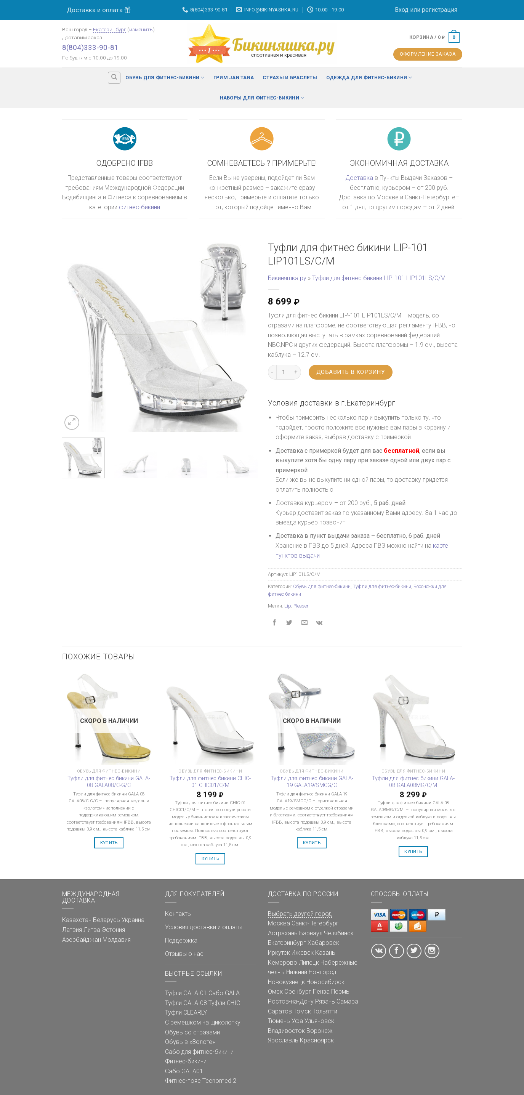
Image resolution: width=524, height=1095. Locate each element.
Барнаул (310, 933)
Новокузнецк (286, 982)
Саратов (280, 1011)
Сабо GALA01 (184, 1071)
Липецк (309, 962)
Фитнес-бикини (186, 1061)
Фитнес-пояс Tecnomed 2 (200, 1080)
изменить (141, 29)
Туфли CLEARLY (186, 1012)
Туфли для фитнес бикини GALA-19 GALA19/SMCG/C (312, 782)
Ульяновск (319, 1020)
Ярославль (283, 1040)
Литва (91, 929)
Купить (109, 842)
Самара (347, 1001)
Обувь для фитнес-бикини (164, 77)
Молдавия (117, 939)
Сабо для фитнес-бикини (199, 1051)
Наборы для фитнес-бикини (262, 97)
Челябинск (339, 933)
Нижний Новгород (311, 972)
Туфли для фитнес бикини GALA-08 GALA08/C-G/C (108, 782)
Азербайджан (81, 939)
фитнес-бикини (139, 207)
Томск (302, 1011)
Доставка (359, 177)
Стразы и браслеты (290, 77)
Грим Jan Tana (233, 77)
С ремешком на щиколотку (202, 1022)
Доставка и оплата (99, 10)
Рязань (325, 1001)
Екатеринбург (109, 29)
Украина (133, 919)
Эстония (113, 929)
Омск (275, 991)
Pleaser (300, 606)
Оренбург (297, 991)
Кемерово (282, 962)
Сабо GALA (224, 993)
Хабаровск (323, 942)
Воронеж (319, 1030)
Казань (325, 952)
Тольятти (324, 1011)
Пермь (340, 991)
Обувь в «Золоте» (190, 1041)
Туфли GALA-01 (186, 993)
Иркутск (279, 952)
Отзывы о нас (184, 953)
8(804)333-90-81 (90, 47)
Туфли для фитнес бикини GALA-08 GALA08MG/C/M (413, 782)
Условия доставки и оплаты (203, 927)
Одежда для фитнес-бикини (369, 77)
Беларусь (106, 919)
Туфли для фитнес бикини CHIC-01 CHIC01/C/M (210, 782)
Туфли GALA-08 (186, 1003)
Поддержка (181, 940)
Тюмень (279, 1020)
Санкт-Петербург (315, 923)
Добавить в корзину (350, 372)
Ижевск (303, 952)
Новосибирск (325, 982)
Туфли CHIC (224, 1003)
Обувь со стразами (192, 1032)
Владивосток (286, 1030)
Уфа (297, 1020)
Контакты (178, 913)
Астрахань (283, 933)
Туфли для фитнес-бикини (382, 586)
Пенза (321, 991)
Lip (287, 606)
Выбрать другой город (300, 913)
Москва (279, 923)
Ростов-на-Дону (291, 1001)
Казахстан (76, 919)
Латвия (72, 929)
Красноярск (317, 1040)
